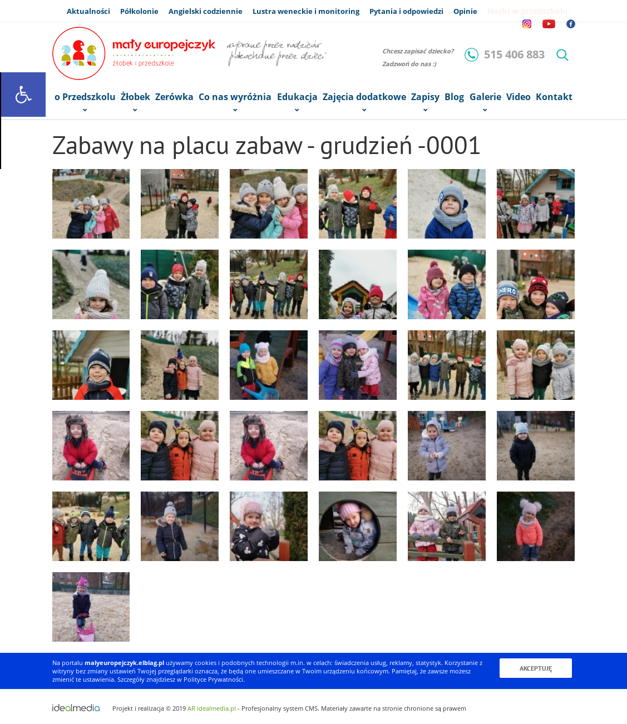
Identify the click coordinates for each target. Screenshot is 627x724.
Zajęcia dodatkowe (364, 97)
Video (518, 97)
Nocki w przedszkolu (527, 11)
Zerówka (174, 97)
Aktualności (88, 11)
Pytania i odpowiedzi (406, 11)
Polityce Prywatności (213, 679)
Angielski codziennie (206, 11)
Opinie (465, 11)
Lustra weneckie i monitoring (306, 11)
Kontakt (554, 97)
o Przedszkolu (85, 97)
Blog (454, 97)
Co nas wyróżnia (235, 97)
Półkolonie (139, 11)
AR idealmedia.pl (211, 708)
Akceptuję (536, 668)
